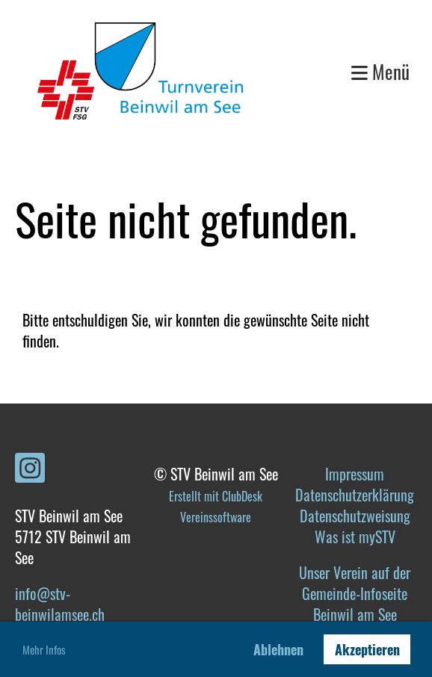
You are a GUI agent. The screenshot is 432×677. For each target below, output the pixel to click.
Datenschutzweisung (355, 515)
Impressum (354, 474)
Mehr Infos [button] (44, 649)
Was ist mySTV (355, 536)
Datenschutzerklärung (354, 494)
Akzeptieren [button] (367, 649)
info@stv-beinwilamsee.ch (60, 603)
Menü (380, 71)
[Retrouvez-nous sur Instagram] (30, 469)
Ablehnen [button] (278, 649)
